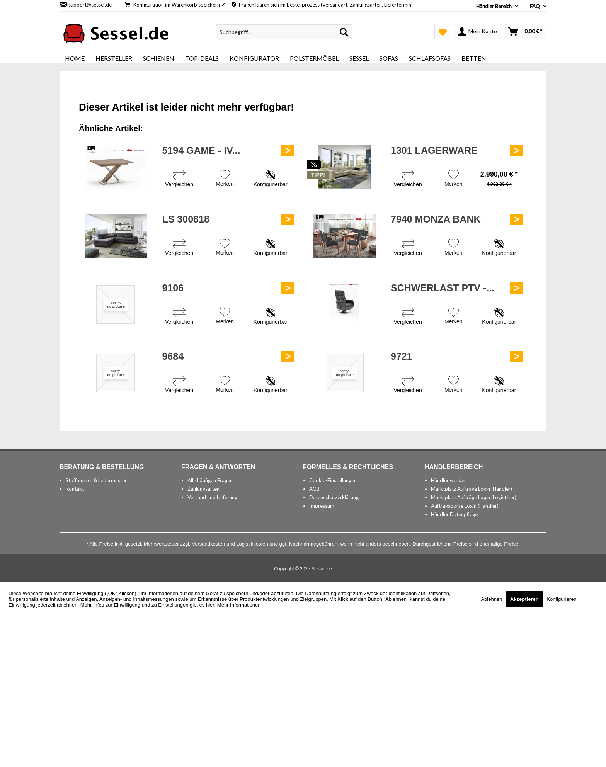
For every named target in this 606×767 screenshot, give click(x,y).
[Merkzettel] (442, 31)
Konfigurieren (561, 599)
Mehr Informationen (239, 605)
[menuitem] (284, 31)
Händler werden (449, 480)
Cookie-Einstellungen (333, 480)
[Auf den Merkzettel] (225, 179)
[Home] (75, 58)
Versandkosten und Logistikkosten (230, 544)
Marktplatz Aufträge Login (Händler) (471, 489)
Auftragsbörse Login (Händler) (465, 506)
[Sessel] (359, 58)
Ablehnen (492, 599)
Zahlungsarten (203, 489)
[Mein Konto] (477, 31)
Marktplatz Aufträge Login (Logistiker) (473, 497)
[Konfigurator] (254, 58)
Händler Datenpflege (454, 514)
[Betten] (474, 58)
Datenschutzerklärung (334, 497)
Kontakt (75, 489)
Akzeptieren (524, 599)
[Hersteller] (114, 58)
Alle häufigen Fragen (210, 480)
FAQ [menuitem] (535, 6)
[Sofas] (388, 58)
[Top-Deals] (202, 58)
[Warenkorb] (525, 31)
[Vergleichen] (179, 179)
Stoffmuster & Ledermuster (96, 480)
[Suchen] (344, 31)
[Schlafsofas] (429, 58)
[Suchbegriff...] (284, 31)
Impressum (321, 506)
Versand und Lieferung (212, 497)
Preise (106, 544)
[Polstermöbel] (314, 58)
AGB (314, 489)
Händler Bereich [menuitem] (494, 6)
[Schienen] (159, 58)
